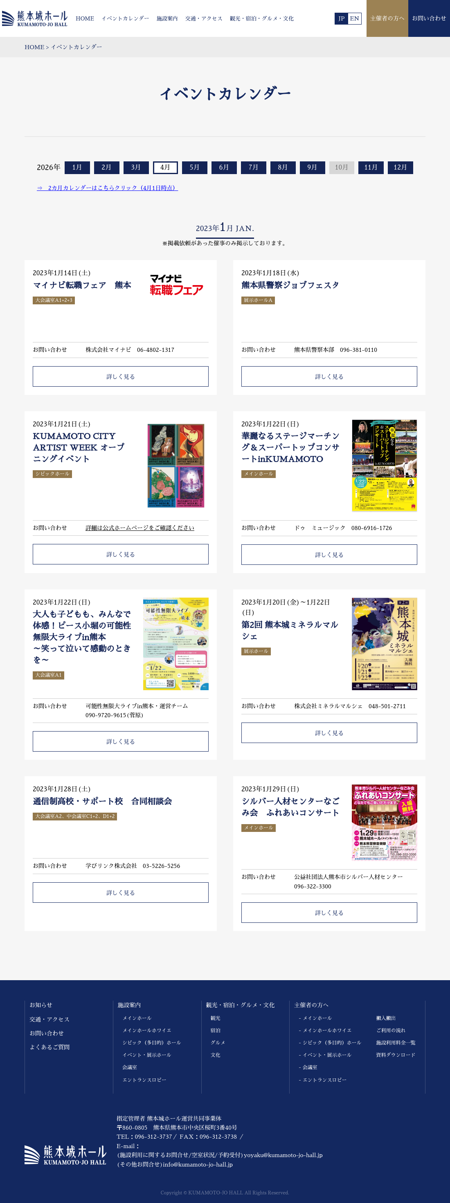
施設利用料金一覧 (396, 1042)
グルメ (218, 1042)
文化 (215, 1055)
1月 (77, 167)
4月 (165, 167)
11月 (371, 167)
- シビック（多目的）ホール (330, 1042)
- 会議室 (308, 1067)
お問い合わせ (429, 18)
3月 (136, 167)
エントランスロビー (144, 1080)
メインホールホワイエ (146, 1030)
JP (341, 18)
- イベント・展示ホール (325, 1055)
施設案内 (167, 18)
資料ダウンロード (396, 1055)
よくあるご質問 (49, 1047)
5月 (195, 167)
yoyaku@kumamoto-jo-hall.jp (283, 1155)
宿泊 (215, 1030)
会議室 (129, 1067)
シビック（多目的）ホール (151, 1042)
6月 (224, 167)
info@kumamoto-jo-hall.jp (198, 1164)
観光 (215, 1018)
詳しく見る (120, 377)
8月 (283, 167)
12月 (400, 167)
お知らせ (40, 1005)
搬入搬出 (386, 1018)
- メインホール (315, 1018)
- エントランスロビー (322, 1080)
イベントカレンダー (125, 18)
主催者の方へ (387, 18)
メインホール (137, 1018)
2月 (106, 167)
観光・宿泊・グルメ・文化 (262, 18)
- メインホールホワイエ (325, 1030)
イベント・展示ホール (146, 1055)
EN (355, 18)
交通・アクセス (204, 18)
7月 (253, 167)
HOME (85, 18)
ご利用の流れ (391, 1030)
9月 (312, 167)
